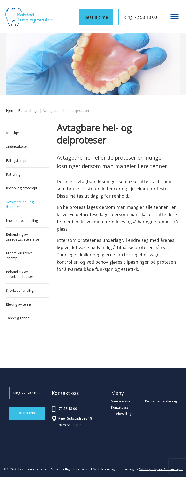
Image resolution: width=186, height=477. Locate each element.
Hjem (10, 110)
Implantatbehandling (22, 220)
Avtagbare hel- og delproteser (20, 204)
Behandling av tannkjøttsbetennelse (22, 237)
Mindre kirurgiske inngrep (19, 255)
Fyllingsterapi (16, 160)
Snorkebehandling (20, 290)
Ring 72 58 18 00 (140, 17)
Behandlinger (28, 110)
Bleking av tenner (19, 304)
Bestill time (96, 17)
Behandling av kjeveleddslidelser (19, 274)
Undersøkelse (16, 146)
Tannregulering (17, 318)
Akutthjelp (14, 132)
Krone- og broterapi (21, 188)
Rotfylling (13, 174)
